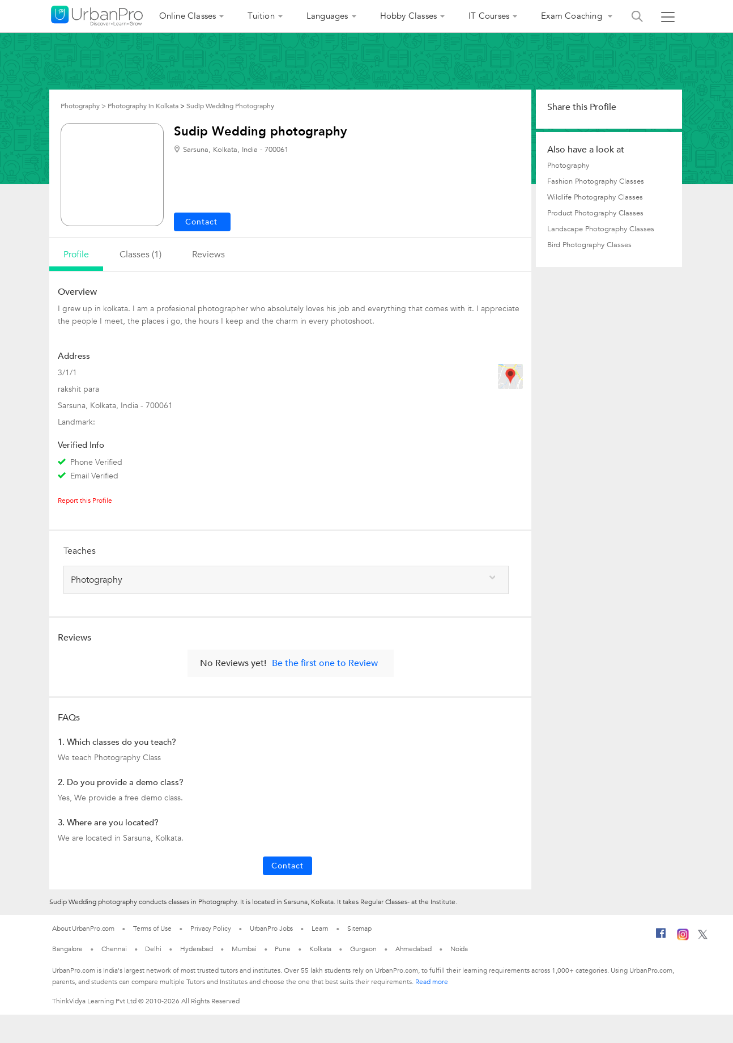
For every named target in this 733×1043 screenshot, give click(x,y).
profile (76, 254)
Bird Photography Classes (589, 245)
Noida (459, 948)
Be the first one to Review (325, 663)
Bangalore (67, 948)
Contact (287, 865)
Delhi (153, 948)
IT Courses (488, 16)
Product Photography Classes (595, 213)
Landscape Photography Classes (600, 229)
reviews (208, 254)
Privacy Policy (210, 928)
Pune (283, 948)
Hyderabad (196, 948)
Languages (327, 16)
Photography (568, 165)
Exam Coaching (572, 16)
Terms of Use (152, 928)
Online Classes (187, 16)
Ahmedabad (413, 948)
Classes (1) (140, 254)
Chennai (113, 948)
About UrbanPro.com (83, 928)
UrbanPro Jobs (271, 928)
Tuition (261, 16)
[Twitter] (703, 937)
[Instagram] (683, 938)
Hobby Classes (408, 16)
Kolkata (320, 948)
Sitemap (359, 928)
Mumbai (244, 948)
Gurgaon (363, 948)
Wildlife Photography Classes (595, 197)
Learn (320, 928)
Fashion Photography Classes (595, 181)
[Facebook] (661, 937)
